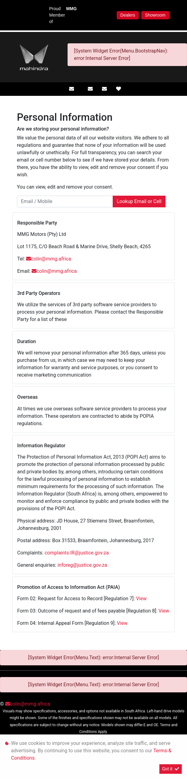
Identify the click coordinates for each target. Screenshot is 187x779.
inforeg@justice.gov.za (82, 565)
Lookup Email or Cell (139, 201)
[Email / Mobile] (65, 201)
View (141, 598)
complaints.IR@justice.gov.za (77, 553)
